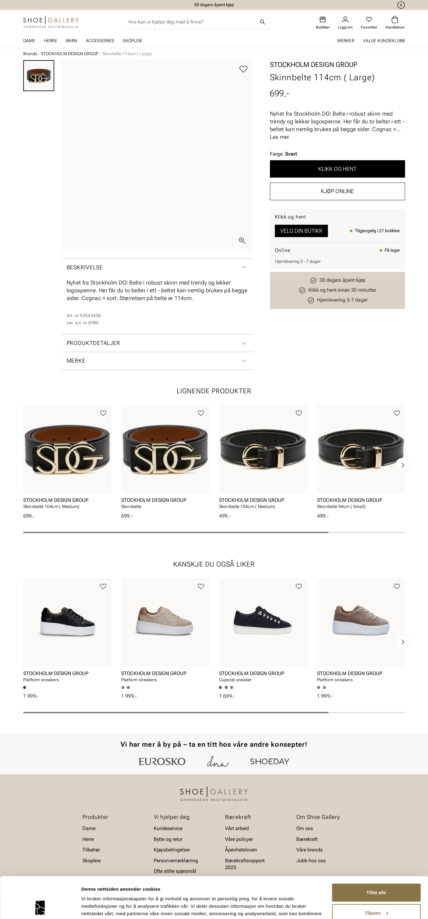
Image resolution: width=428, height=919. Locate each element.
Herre (50, 40)
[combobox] (192, 22)
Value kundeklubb (384, 40)
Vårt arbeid (237, 828)
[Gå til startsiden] (51, 22)
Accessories (100, 40)
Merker (345, 40)
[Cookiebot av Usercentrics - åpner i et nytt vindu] (40, 907)
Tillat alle (376, 853)
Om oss (304, 828)
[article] (67, 459)
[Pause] (400, 5)
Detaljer (90, 906)
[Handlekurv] (395, 22)
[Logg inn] (345, 22)
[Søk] (262, 22)
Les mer (279, 137)
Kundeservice (168, 828)
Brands (30, 53)
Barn (71, 40)
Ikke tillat (376, 894)
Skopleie (132, 40)
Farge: (283, 154)
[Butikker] (322, 22)
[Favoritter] (368, 22)
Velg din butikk (301, 231)
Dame (29, 40)
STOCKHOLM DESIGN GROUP (69, 53)
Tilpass (376, 874)
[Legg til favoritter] (243, 69)
